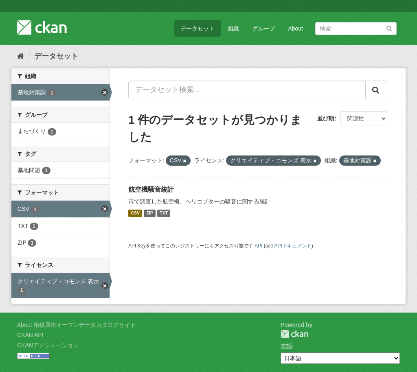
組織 (233, 28)
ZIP (149, 213)
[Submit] (389, 27)
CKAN (294, 334)
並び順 (325, 118)
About (295, 28)
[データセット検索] (356, 28)
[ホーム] (20, 56)
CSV (135, 213)
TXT (164, 213)
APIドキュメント (293, 246)
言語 (286, 346)
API (258, 246)
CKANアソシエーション (48, 345)
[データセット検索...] (247, 90)
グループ (263, 28)
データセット (197, 28)
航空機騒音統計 (151, 189)
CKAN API (30, 335)
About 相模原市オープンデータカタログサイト (76, 325)
